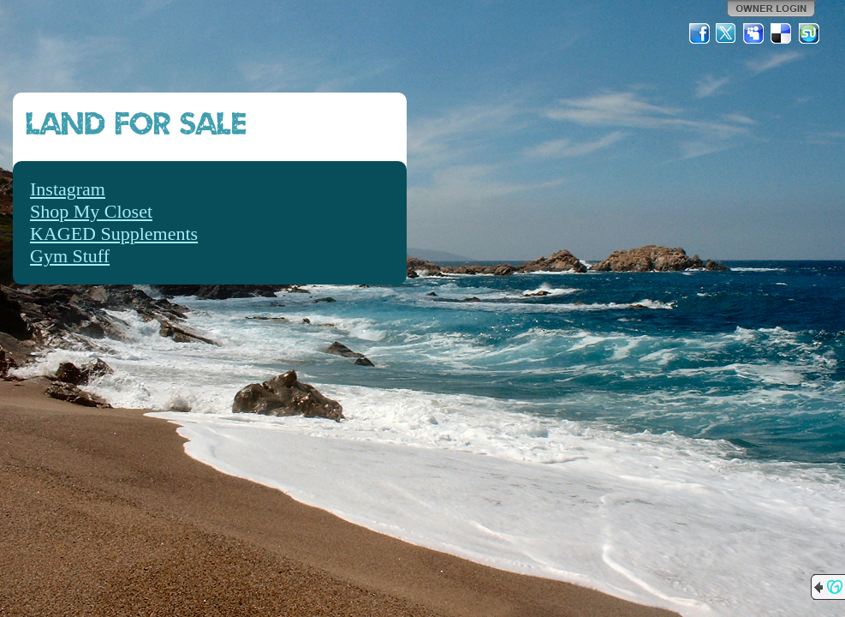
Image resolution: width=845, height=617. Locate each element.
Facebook (699, 33)
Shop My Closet (91, 211)
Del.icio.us (782, 33)
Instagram (67, 189)
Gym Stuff (70, 256)
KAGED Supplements (114, 233)
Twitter (727, 33)
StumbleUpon (809, 33)
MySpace (754, 33)
